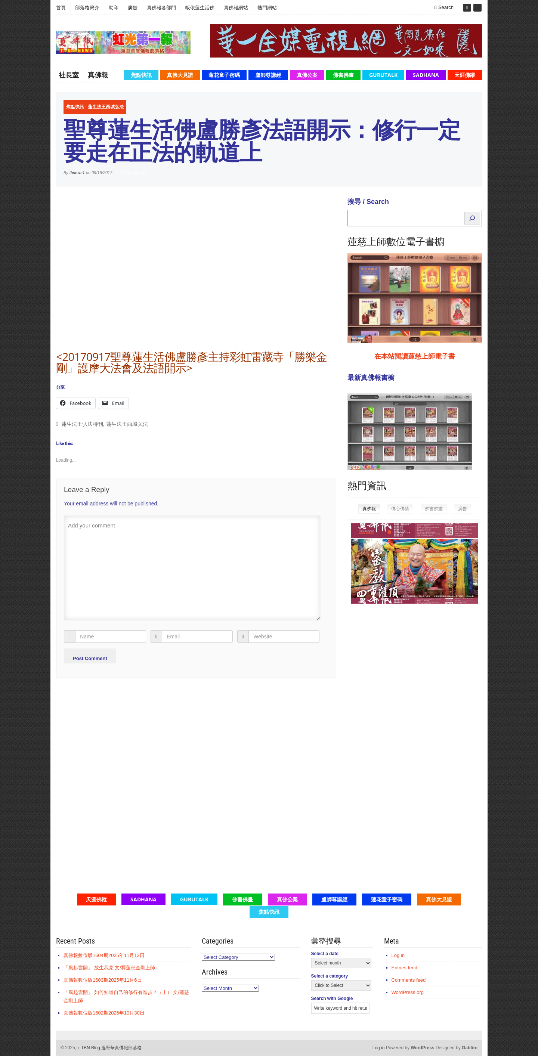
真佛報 (98, 74)
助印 (113, 7)
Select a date (324, 953)
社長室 (69, 74)
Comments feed (409, 980)
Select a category (329, 976)
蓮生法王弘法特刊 (82, 424)
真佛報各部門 (161, 7)
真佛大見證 (180, 74)
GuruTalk (383, 74)
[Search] (472, 218)
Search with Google (332, 998)
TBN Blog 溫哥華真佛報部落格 (110, 1047)
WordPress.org (408, 992)
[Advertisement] (403, 725)
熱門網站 (267, 7)
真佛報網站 (236, 7)
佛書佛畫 (343, 74)
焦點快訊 (141, 74)
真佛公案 (307, 74)
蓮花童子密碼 (224, 74)
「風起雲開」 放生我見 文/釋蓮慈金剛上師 (109, 967)
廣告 (132, 7)
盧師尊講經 (268, 74)
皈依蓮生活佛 (199, 7)
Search (444, 7)
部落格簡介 (87, 7)
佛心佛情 (400, 508)
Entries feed (404, 967)
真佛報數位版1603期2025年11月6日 (103, 980)
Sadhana (426, 74)
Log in (398, 955)
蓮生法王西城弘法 (106, 106)
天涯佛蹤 (464, 74)
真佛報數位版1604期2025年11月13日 (104, 955)
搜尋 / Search (368, 201)
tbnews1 (77, 172)
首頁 (61, 7)
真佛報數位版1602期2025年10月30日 (104, 1013)
